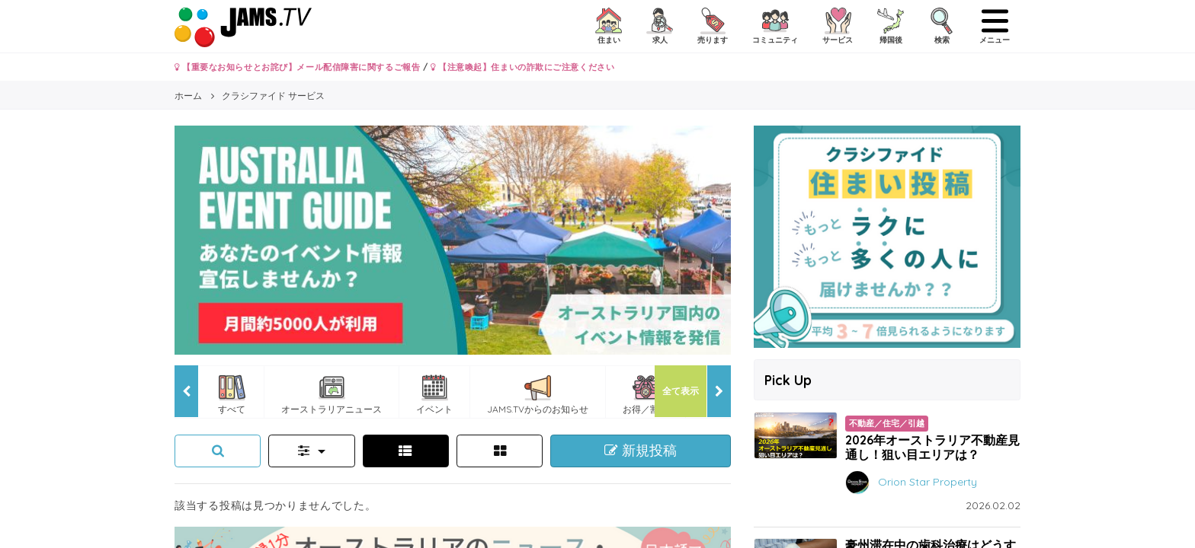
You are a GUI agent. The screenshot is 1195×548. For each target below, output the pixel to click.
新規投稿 (640, 450)
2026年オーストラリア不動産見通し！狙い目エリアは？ (932, 447)
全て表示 (680, 391)
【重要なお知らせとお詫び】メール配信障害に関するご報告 (297, 67)
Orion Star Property (927, 481)
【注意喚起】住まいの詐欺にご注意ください (522, 67)
